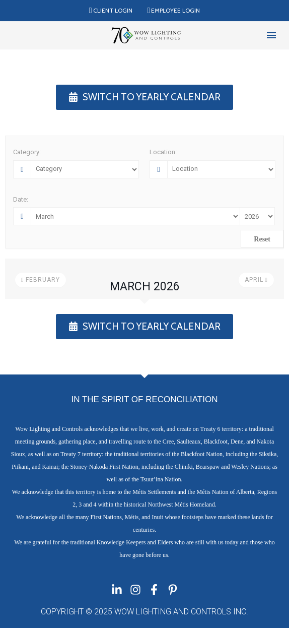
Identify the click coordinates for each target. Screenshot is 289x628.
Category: (27, 152)
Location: (163, 152)
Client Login (112, 10)
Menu (271, 35)
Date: (20, 199)
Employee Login (175, 10)
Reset (262, 239)
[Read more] (19, 35)
